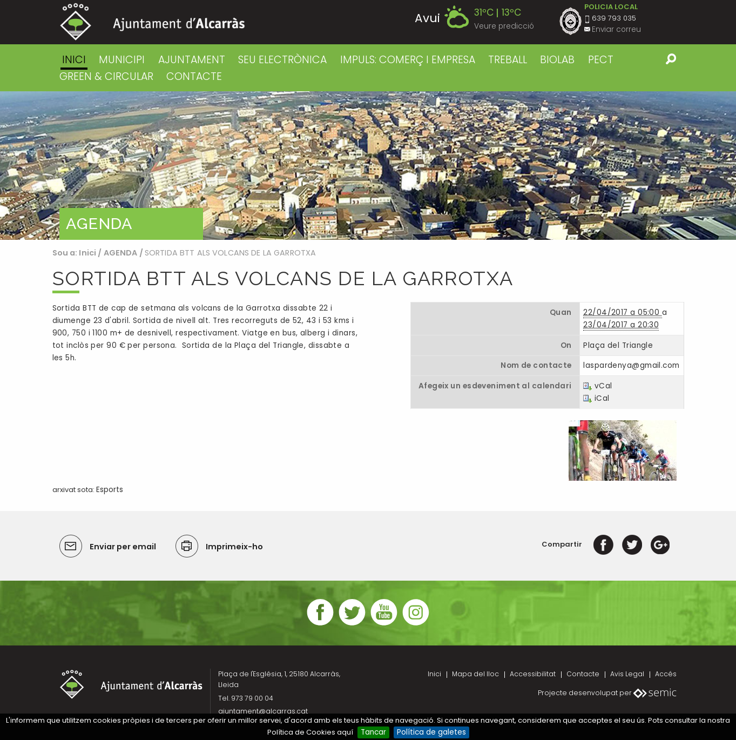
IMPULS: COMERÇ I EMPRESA (407, 59)
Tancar (373, 732)
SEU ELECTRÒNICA (282, 59)
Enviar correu (616, 29)
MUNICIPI (122, 59)
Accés (666, 673)
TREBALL (507, 59)
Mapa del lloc (475, 673)
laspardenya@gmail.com (631, 365)
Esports (109, 490)
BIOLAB (557, 59)
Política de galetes (431, 732)
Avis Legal (627, 673)
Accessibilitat (533, 673)
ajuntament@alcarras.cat (263, 711)
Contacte (582, 673)
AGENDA (121, 252)
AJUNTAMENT (191, 59)
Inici (74, 59)
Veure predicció (504, 26)
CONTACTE (194, 76)
